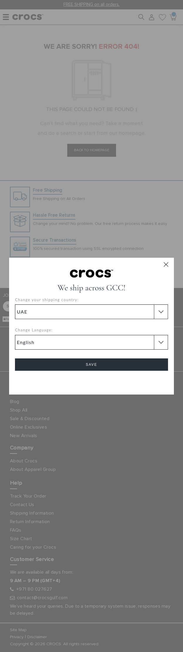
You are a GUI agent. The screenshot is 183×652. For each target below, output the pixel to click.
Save (91, 365)
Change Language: (34, 330)
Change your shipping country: (47, 299)
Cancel (91, 381)
